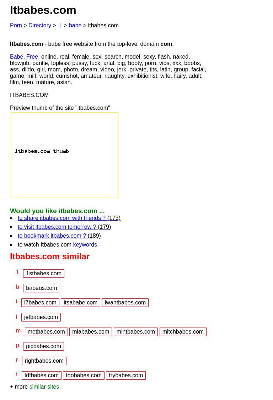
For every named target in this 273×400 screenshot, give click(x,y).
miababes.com (90, 332)
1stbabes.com (43, 273)
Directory (39, 25)
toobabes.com (84, 375)
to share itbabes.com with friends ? (69, 218)
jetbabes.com (41, 317)
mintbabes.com (136, 332)
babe (75, 25)
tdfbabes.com (42, 375)
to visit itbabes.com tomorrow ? (64, 227)
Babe (16, 57)
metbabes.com (46, 332)
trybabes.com (126, 375)
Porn (16, 25)
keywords (85, 245)
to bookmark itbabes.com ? (59, 236)
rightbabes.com (44, 361)
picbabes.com (43, 346)
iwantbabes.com (125, 302)
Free (32, 57)
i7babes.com (40, 302)
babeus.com (41, 288)
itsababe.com (80, 302)
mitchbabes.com (183, 332)
